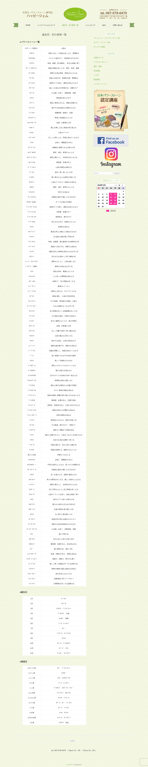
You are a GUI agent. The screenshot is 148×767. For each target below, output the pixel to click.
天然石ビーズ (98, 58)
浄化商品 (97, 71)
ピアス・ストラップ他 (102, 42)
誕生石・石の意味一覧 (70, 25)
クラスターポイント (101, 62)
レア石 (96, 75)
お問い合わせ (117, 25)
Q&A (104, 25)
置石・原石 (98, 66)
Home (28, 25)
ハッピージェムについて (46, 25)
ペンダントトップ (100, 84)
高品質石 (97, 79)
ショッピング (90, 25)
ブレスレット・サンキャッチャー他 (107, 38)
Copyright (69, 764)
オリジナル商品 (99, 47)
